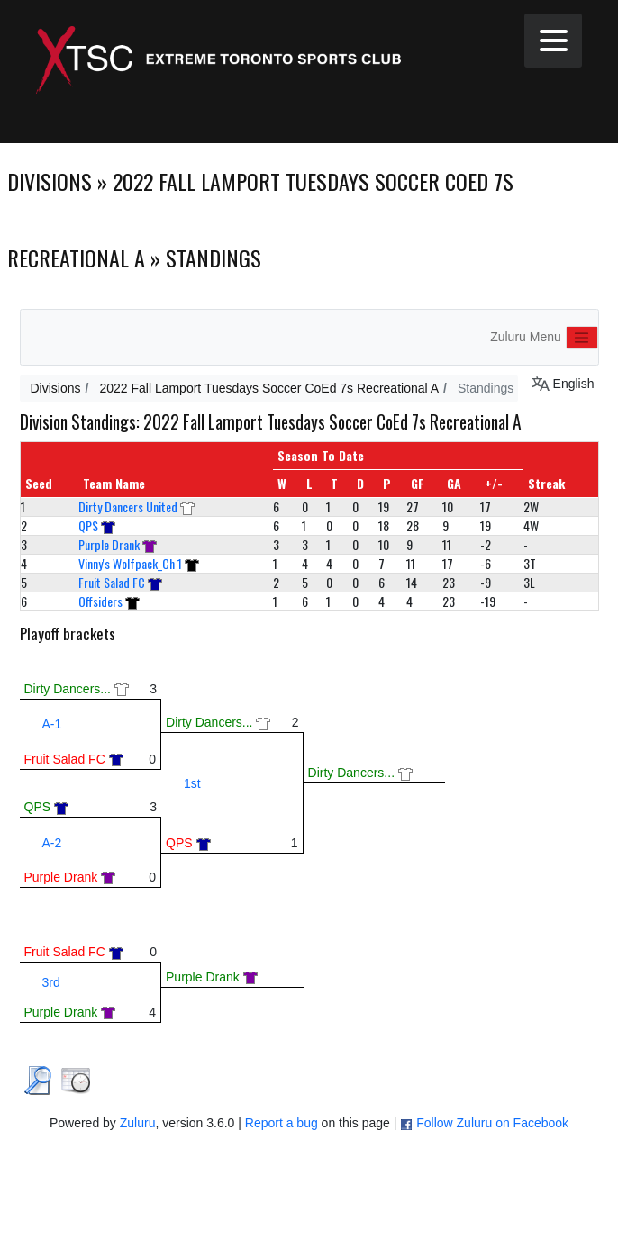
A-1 (52, 724)
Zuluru (138, 1123)
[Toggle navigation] (582, 337)
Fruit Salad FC (111, 582)
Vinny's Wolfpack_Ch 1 (130, 563)
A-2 (52, 843)
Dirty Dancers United (127, 506)
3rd (51, 982)
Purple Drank (109, 544)
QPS (88, 525)
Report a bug (281, 1123)
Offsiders (100, 601)
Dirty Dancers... (67, 689)
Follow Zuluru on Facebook (492, 1123)
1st (192, 783)
